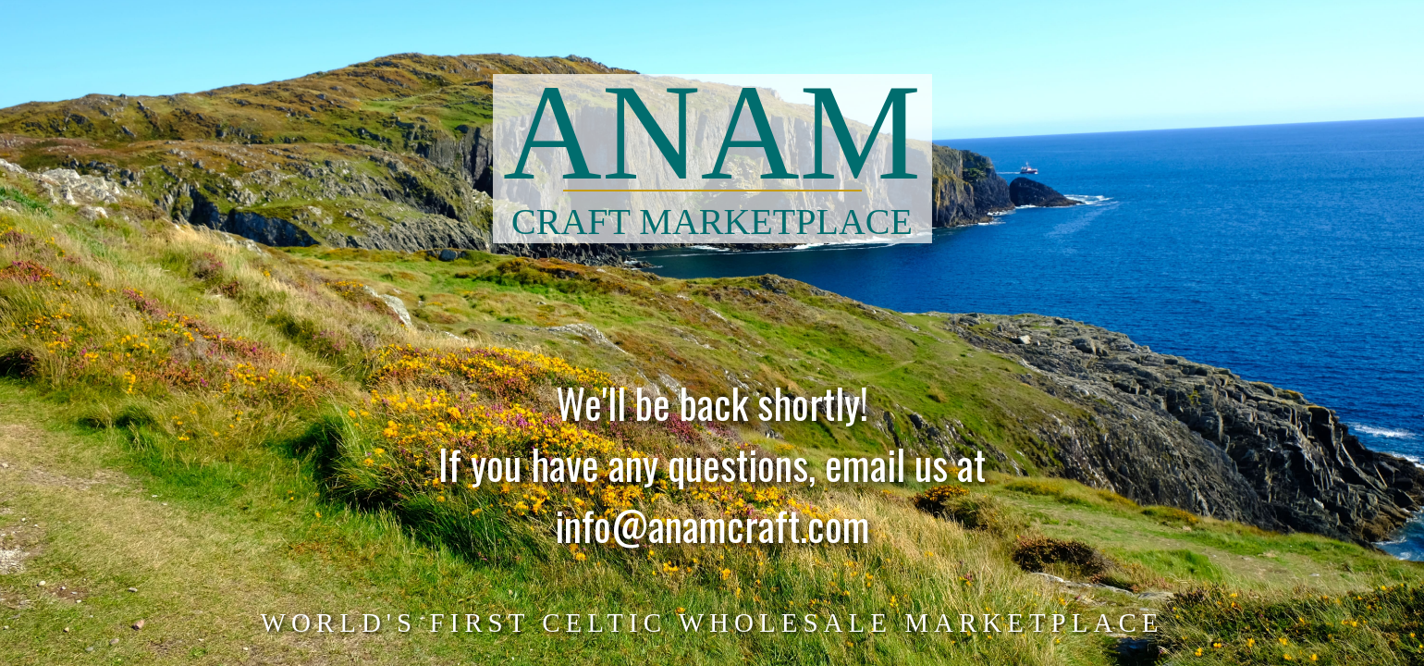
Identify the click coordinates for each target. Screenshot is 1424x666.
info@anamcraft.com (712, 534)
